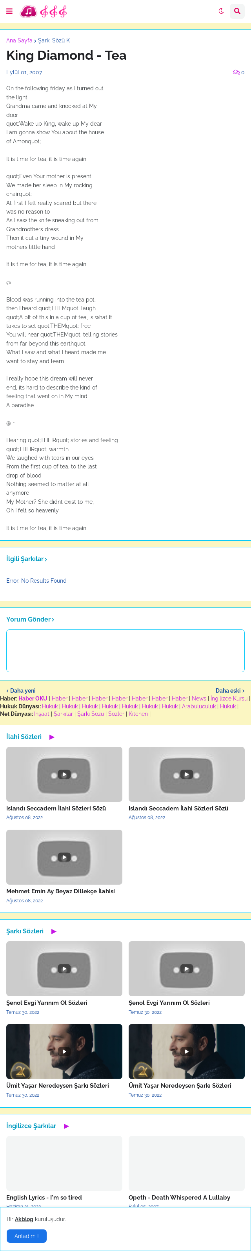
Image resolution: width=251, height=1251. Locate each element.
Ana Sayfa (19, 40)
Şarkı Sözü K (54, 40)
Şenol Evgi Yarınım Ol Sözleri (46, 1002)
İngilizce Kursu (229, 698)
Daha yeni (23, 691)
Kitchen (138, 714)
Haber (59, 698)
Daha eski (228, 691)
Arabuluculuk (199, 706)
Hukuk (50, 706)
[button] (9, 11)
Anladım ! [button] (27, 1236)
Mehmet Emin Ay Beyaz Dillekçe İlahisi (60, 891)
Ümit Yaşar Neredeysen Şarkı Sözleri (57, 1085)
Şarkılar (63, 714)
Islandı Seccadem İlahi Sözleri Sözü (56, 808)
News (199, 698)
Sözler (116, 714)
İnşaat (41, 714)
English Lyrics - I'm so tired (44, 1197)
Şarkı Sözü (90, 714)
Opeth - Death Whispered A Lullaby (179, 1197)
